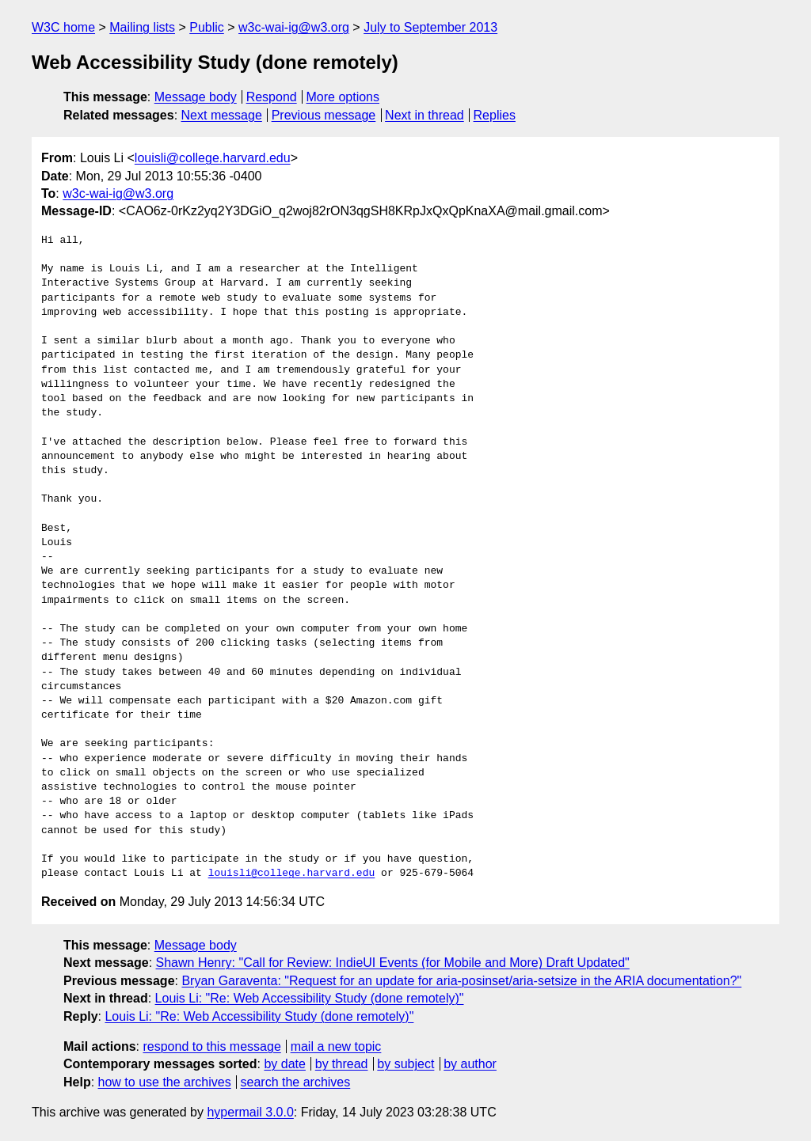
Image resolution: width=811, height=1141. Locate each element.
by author (470, 1064)
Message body (195, 97)
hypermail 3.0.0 (250, 1112)
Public (206, 27)
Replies (495, 115)
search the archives (296, 1082)
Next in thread (424, 115)
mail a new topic (336, 1046)
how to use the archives (164, 1082)
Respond (271, 97)
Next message (221, 115)
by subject (405, 1064)
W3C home (63, 27)
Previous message (324, 115)
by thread (341, 1064)
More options (343, 97)
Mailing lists (142, 27)
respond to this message (211, 1046)
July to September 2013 (430, 27)
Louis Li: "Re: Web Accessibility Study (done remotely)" (309, 998)
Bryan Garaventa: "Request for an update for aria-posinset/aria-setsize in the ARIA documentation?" (461, 980)
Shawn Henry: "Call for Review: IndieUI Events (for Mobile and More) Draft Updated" (393, 962)
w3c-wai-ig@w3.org (293, 27)
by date (284, 1064)
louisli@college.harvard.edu (213, 158)
